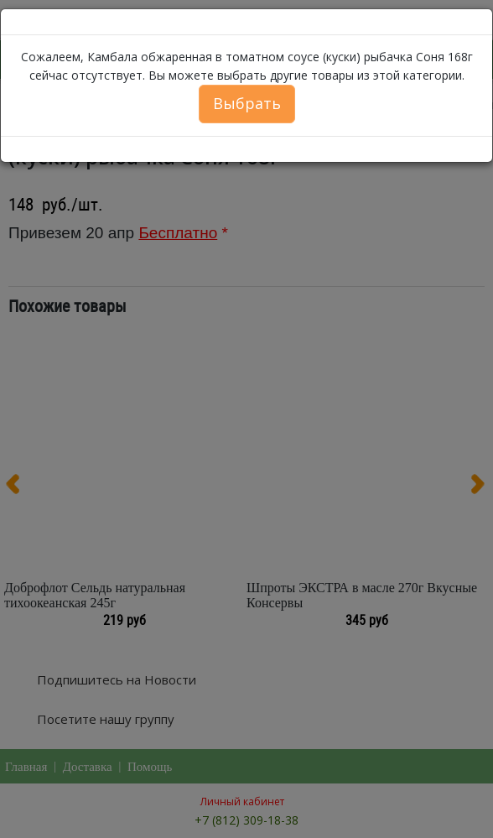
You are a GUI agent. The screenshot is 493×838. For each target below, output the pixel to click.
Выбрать (247, 103)
